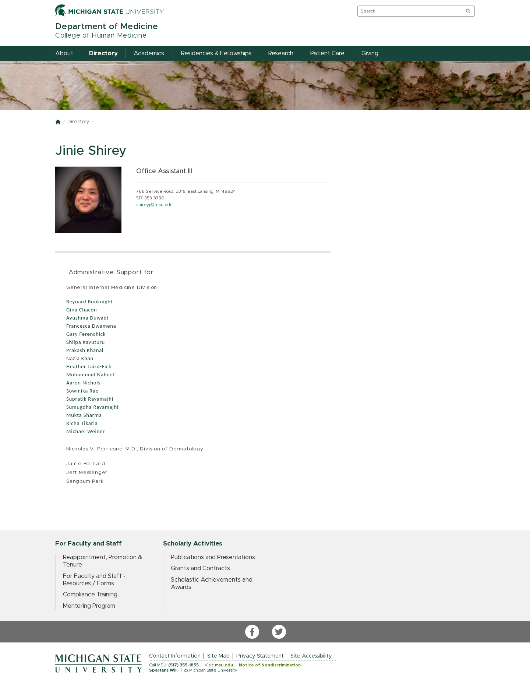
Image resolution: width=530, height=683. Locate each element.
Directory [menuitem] (103, 53)
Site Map (218, 656)
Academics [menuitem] (149, 53)
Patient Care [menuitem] (327, 53)
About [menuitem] (64, 53)
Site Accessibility (311, 656)
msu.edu (224, 665)
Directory (78, 121)
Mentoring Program (89, 606)
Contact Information (175, 656)
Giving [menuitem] (369, 53)
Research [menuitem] (280, 53)
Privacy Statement (260, 656)
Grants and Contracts (200, 568)
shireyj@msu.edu (154, 204)
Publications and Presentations (213, 557)
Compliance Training (90, 594)
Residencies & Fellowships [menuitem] (216, 53)
